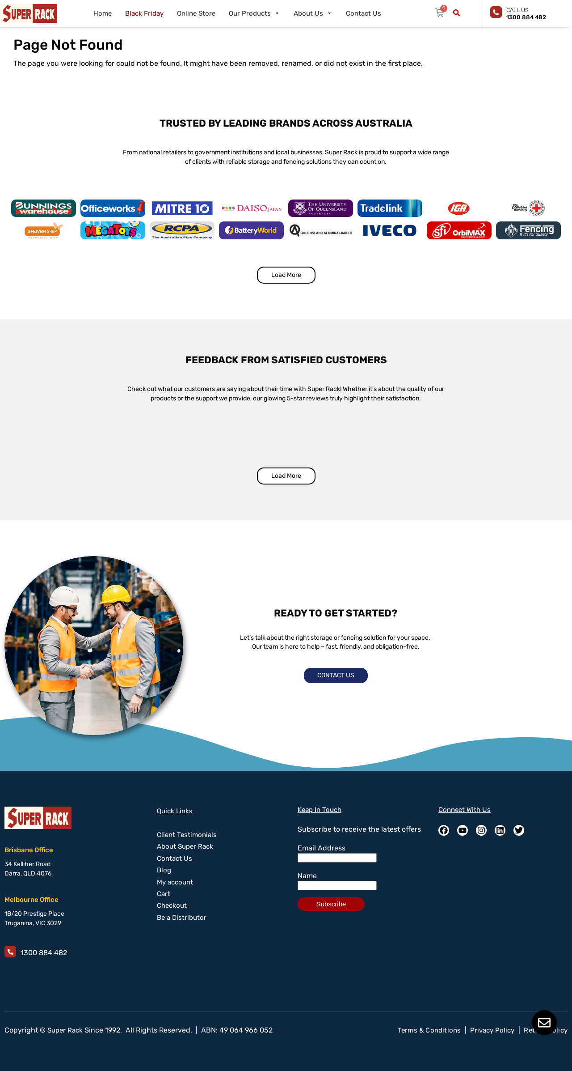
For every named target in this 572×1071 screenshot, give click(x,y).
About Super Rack (185, 846)
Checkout (172, 905)
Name (307, 875)
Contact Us (363, 13)
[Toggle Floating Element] (544, 1022)
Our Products (254, 13)
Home (102, 13)
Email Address (321, 848)
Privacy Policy (492, 1030)
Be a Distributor (181, 918)
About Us (313, 13)
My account (175, 882)
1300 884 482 (44, 952)
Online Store (196, 13)
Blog (164, 870)
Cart (163, 894)
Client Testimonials (187, 835)
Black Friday (144, 13)
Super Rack (65, 1030)
